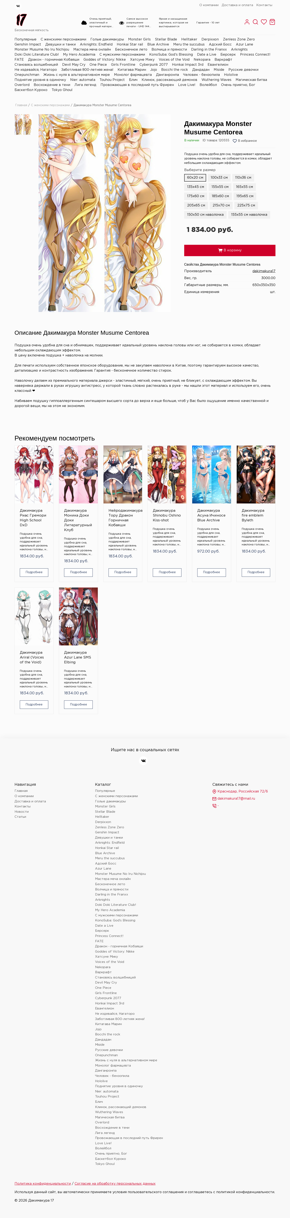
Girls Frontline (123, 64)
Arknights (239, 49)
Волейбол (208, 85)
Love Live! (186, 85)
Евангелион (218, 64)
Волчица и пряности (169, 49)
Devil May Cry (73, 64)
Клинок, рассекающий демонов (169, 80)
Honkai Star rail (130, 44)
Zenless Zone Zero (239, 39)
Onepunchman (27, 74)
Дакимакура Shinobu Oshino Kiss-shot (167, 515)
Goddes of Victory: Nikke (104, 59)
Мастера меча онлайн (92, 49)
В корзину (230, 250)
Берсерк (228, 54)
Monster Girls (139, 39)
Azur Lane (244, 44)
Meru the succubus (189, 44)
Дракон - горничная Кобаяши (53, 59)
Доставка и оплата (237, 5)
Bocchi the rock (174, 69)
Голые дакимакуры (107, 39)
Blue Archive (158, 44)
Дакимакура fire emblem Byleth (253, 515)
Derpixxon (210, 39)
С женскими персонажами (63, 39)
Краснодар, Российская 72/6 (240, 791)
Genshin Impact (28, 44)
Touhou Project (112, 80)
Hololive (231, 74)
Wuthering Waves (216, 80)
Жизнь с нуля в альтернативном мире (76, 74)
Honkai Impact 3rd (187, 64)
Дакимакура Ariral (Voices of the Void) (32, 657)
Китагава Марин (132, 69)
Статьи (20, 816)
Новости (22, 811)
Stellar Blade (166, 39)
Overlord (22, 85)
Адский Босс (220, 44)
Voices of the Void (174, 59)
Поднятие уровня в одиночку (40, 80)
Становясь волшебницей (36, 64)
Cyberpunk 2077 (154, 64)
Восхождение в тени (52, 85)
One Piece (98, 64)
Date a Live (206, 54)
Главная (21, 105)
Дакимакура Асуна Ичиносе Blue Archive (211, 515)
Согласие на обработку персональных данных (115, 1183)
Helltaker (189, 39)
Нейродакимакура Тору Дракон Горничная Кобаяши (123, 518)
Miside (219, 69)
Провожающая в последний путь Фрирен (137, 85)
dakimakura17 (263, 271)
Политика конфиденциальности (43, 1183)
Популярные (25, 39)
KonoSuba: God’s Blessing (171, 54)
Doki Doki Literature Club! (37, 54)
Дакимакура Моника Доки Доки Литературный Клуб (78, 520)
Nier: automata (82, 80)
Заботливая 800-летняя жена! (87, 69)
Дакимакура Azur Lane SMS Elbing (77, 657)
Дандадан (200, 69)
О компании (209, 5)
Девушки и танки (60, 44)
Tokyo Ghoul (62, 90)
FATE (19, 59)
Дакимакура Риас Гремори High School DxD (33, 518)
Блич (133, 80)
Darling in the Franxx (209, 49)
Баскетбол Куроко (31, 90)
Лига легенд (85, 85)
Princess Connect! (255, 54)
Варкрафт (223, 59)
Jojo (153, 69)
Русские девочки (243, 69)
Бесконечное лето (131, 49)
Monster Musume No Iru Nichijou (42, 49)
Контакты (264, 5)
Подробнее (34, 572)
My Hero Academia (79, 54)
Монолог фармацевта (133, 74)
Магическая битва (251, 80)
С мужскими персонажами (122, 54)
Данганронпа (167, 74)
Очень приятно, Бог (238, 85)
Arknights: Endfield (96, 44)
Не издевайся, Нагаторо (36, 69)
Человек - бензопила (201, 74)
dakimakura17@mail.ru (233, 798)
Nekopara (202, 59)
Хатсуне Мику (142, 59)
